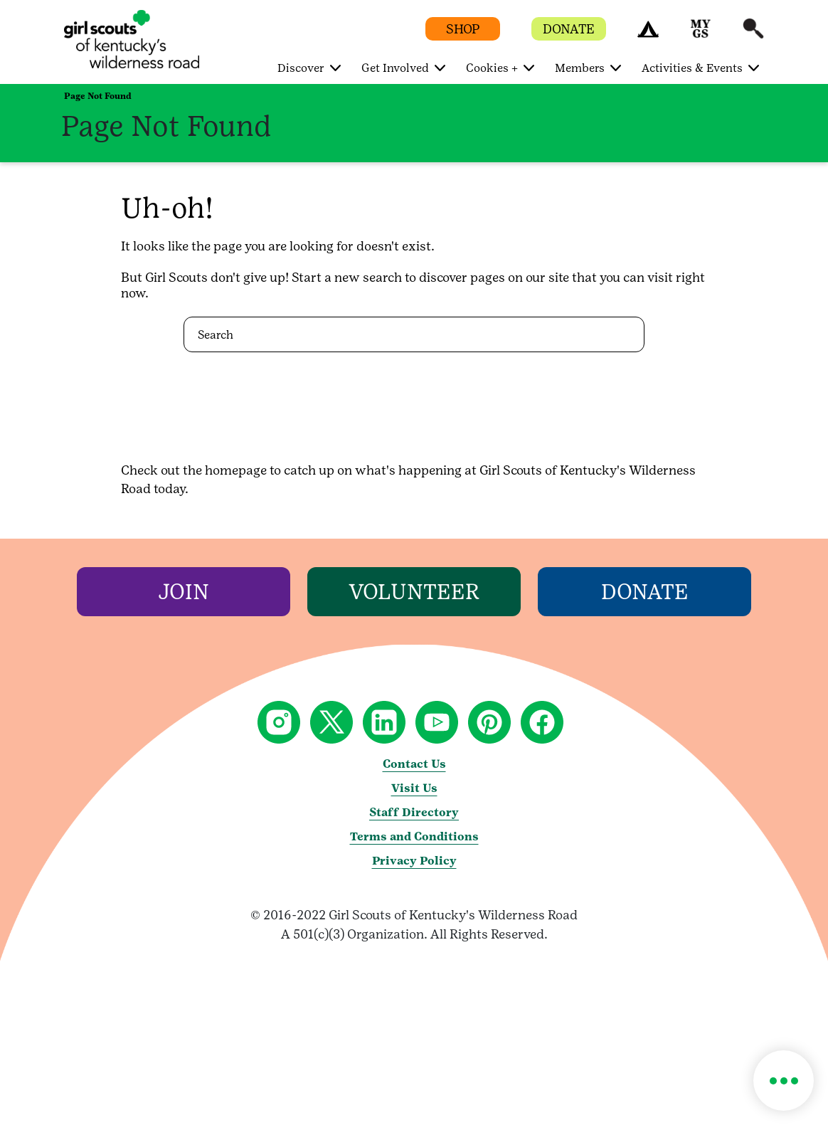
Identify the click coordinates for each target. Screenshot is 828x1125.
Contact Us (414, 764)
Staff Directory (414, 812)
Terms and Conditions (414, 836)
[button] (648, 35)
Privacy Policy (414, 860)
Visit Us (414, 788)
